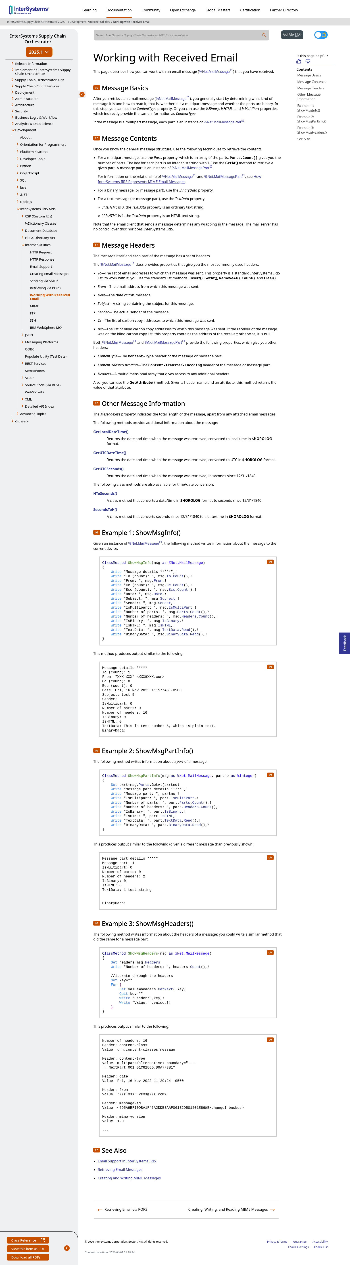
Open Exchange (183, 10)
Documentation (119, 10)
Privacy (271, 1242)
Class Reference (27, 1241)
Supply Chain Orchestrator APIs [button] (40, 80)
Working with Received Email (131, 22)
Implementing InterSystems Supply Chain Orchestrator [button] (43, 71)
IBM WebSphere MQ (46, 327)
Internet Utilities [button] (37, 244)
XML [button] (28, 399)
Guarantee (300, 1242)
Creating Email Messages (49, 273)
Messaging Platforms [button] (41, 342)
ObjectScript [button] (29, 173)
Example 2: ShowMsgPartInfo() (311, 119)
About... (26, 137)
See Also (303, 139)
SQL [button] (23, 180)
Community (151, 10)
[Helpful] (298, 61)
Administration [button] (26, 98)
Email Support (41, 266)
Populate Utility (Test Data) (46, 356)
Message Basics (309, 75)
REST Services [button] (35, 363)
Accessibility (320, 1242)
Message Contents (311, 81)
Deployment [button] (24, 92)
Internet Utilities (99, 22)
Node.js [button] (26, 201)
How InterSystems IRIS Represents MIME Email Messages (179, 179)
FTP (32, 313)
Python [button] (25, 166)
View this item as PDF (27, 1249)
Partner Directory (284, 10)
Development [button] (25, 130)
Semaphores (35, 370)
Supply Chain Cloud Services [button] (37, 86)
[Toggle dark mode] (321, 35)
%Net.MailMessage (216, 72)
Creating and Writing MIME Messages (129, 1178)
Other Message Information (309, 96)
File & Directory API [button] (40, 237)
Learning (89, 10)
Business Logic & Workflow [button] (36, 117)
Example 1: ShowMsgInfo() (308, 107)
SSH (33, 320)
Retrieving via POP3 (45, 288)
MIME (34, 306)
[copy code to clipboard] (270, 561)
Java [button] (23, 187)
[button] (96, 87)
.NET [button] (23, 194)
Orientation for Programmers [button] (43, 144)
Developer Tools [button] (32, 158)
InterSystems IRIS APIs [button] (38, 209)
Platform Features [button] (34, 151)
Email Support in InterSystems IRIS (127, 1161)
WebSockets (34, 392)
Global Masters (218, 10)
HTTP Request (41, 252)
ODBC (29, 349)
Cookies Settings (298, 1247)
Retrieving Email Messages (120, 1169)
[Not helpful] (308, 61)
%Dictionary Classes (40, 223)
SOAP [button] (29, 377)
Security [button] (21, 111)
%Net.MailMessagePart (224, 122)
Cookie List (321, 1247)
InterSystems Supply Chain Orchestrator (38, 39)
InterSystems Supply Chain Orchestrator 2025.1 (36, 22)
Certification (250, 10)
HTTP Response (42, 259)
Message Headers (311, 88)
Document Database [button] (41, 230)
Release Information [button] (31, 63)
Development (77, 22)
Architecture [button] (24, 105)
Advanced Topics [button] (33, 413)
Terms (283, 1242)
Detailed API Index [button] (39, 406)
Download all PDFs (26, 1258)
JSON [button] (29, 335)
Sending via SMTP (44, 280)
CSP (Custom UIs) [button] (38, 216)
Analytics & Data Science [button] (34, 123)
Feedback (344, 641)
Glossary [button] (22, 421)
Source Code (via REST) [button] (42, 385)
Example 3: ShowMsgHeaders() (312, 130)
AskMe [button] (293, 34)
